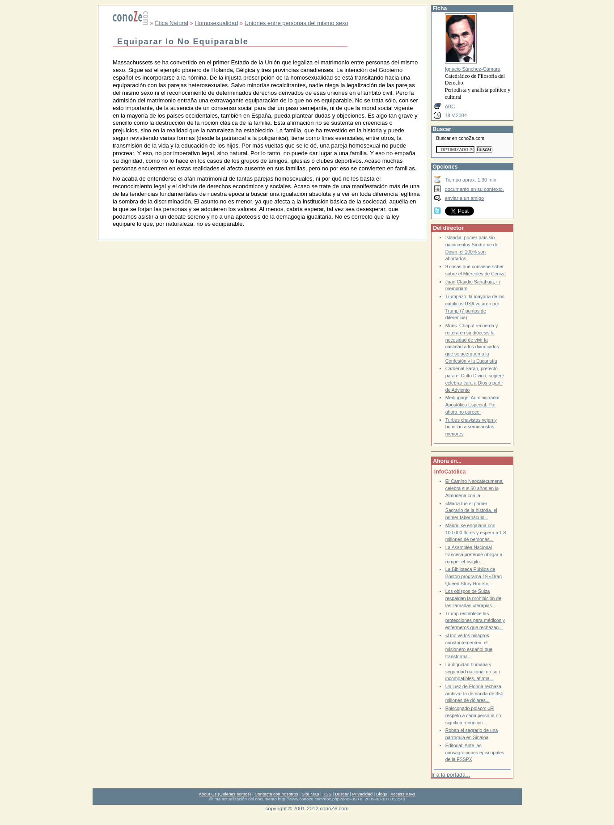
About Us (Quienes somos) (225, 793)
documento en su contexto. (474, 189)
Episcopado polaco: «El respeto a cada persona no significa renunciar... (473, 715)
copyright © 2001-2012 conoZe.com (307, 808)
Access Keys (402, 793)
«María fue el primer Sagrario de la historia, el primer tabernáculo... (471, 510)
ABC (450, 106)
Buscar (341, 793)
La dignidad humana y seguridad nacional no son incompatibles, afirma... (472, 671)
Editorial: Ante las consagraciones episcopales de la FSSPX (474, 752)
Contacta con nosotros (276, 793)
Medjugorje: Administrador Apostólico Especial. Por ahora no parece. (472, 404)
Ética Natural (171, 23)
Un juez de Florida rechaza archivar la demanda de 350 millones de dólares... (474, 693)
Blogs (381, 793)
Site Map (310, 793)
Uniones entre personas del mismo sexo (296, 23)
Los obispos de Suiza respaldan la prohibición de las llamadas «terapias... (473, 598)
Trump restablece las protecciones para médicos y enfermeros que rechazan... (475, 620)
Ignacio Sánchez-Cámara (472, 69)
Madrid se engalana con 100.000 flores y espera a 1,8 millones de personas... (475, 532)
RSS (326, 793)
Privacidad (362, 793)
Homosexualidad (216, 23)
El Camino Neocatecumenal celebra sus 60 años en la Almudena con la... (474, 488)
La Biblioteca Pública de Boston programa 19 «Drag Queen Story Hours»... (473, 576)
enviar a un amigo (464, 198)
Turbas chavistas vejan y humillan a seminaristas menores (471, 427)
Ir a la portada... (451, 775)
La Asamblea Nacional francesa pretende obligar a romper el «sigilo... (474, 554)
